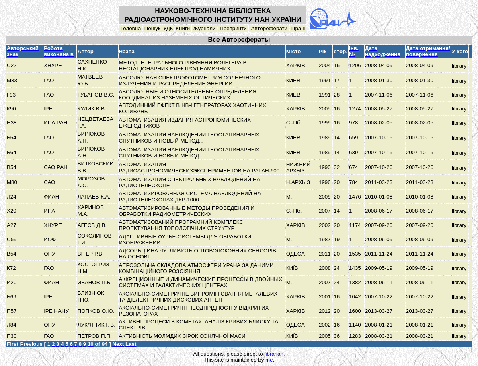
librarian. (274, 354)
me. (269, 360)
